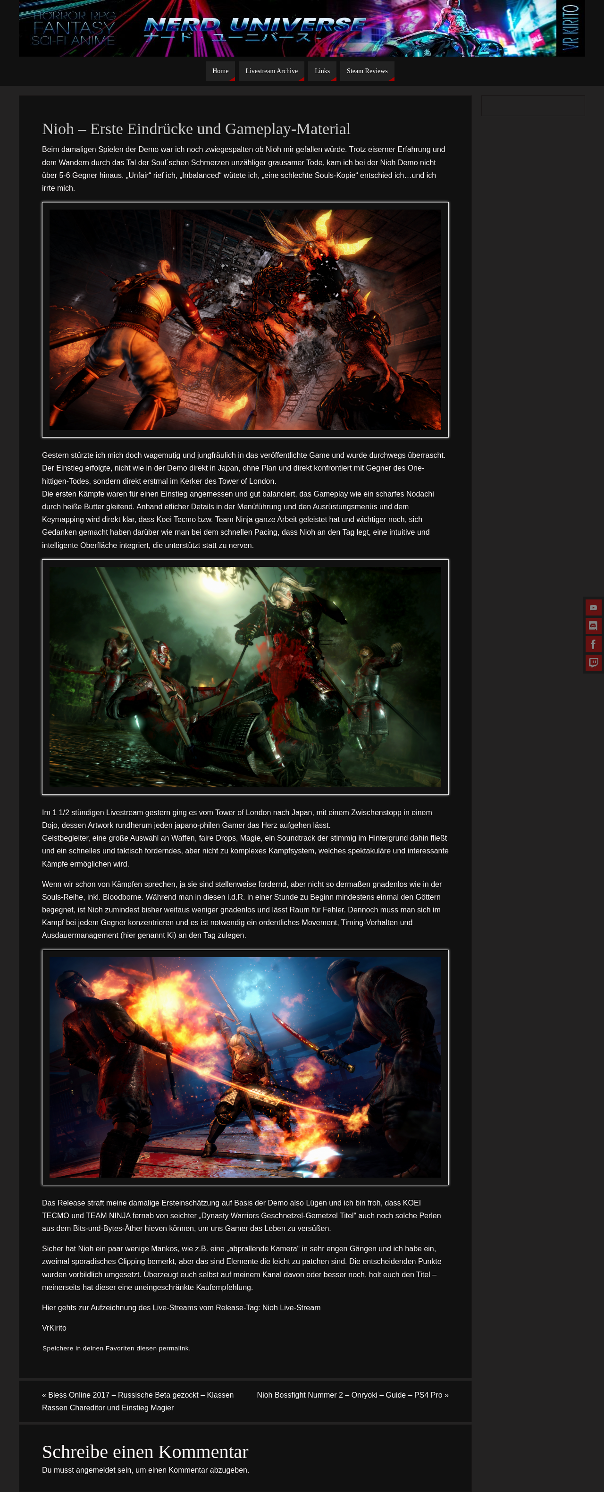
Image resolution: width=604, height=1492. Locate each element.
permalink (174, 1348)
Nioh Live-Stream (291, 1308)
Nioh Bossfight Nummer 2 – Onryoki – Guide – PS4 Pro (353, 1395)
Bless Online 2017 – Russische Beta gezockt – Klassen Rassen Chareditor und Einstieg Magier (138, 1401)
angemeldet (96, 1470)
